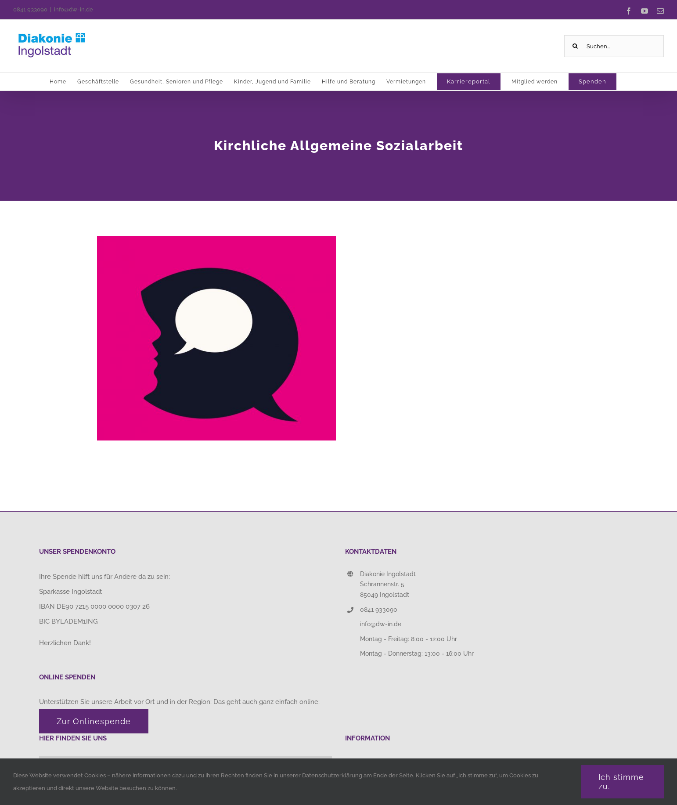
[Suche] (575, 46)
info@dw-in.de (73, 9)
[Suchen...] (614, 46)
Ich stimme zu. (621, 782)
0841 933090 (30, 9)
